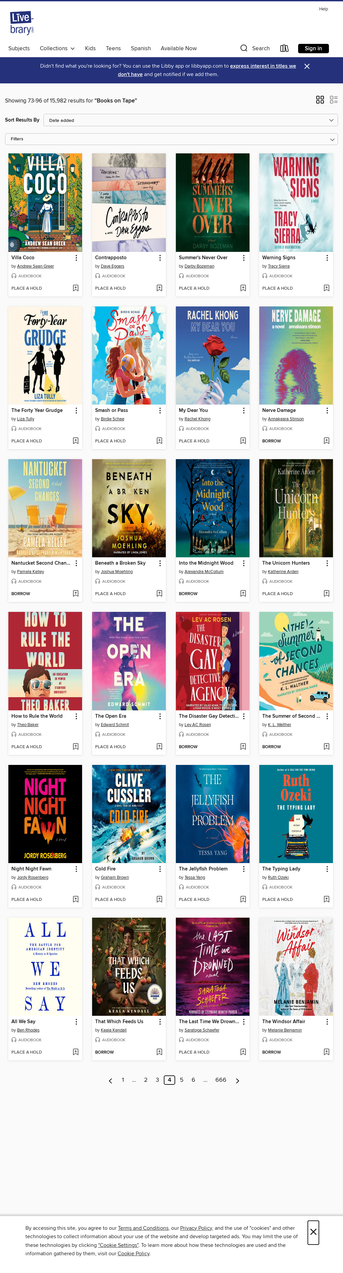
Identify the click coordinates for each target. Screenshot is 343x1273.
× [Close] (313, 1232)
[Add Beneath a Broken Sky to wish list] (159, 594)
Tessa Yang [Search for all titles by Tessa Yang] (195, 877)
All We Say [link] (23, 1022)
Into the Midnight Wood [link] (206, 563)
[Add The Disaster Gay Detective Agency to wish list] (243, 747)
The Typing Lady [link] (281, 869)
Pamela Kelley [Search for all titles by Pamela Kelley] (30, 571)
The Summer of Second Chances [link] (293, 716)
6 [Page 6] (193, 1080)
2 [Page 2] (146, 1080)
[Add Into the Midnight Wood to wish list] (243, 594)
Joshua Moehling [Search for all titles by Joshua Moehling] (117, 571)
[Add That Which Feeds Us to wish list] (159, 1052)
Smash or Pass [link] (111, 411)
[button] (254, 49)
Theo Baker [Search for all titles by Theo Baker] (28, 724)
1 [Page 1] (123, 1080)
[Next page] (237, 1080)
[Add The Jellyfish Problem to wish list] (243, 900)
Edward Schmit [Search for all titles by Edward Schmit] (115, 724)
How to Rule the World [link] (37, 716)
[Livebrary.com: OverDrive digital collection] (21, 23)
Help (323, 9)
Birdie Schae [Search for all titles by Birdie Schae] (112, 419)
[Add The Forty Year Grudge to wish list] (75, 441)
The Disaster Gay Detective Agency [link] (209, 716)
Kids (90, 48)
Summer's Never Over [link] (203, 258)
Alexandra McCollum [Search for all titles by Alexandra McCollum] (204, 571)
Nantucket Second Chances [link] (42, 563)
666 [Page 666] (220, 1080)
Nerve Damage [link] (279, 411)
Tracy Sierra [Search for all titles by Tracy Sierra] (279, 266)
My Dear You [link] (193, 411)
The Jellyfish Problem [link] (203, 869)
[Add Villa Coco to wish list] (75, 288)
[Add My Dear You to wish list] (243, 441)
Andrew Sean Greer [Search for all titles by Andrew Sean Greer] (35, 266)
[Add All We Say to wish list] (75, 1052)
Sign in (313, 48)
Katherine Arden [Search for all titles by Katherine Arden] (283, 571)
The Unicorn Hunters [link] (286, 563)
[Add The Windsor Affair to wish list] (326, 1052)
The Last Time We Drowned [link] (209, 1022)
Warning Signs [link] (278, 258)
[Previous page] (110, 1080)
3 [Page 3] (157, 1080)
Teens (113, 48)
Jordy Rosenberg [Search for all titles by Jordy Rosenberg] (32, 877)
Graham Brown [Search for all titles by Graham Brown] (115, 877)
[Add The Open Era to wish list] (159, 747)
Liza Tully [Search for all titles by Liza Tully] (25, 419)
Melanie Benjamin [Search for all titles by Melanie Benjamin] (285, 1030)
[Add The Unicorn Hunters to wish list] (326, 594)
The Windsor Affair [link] (283, 1022)
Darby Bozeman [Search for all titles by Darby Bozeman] (199, 266)
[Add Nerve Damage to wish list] (326, 441)
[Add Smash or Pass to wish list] (159, 441)
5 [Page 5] (182, 1080)
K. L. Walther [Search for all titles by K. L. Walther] (279, 724)
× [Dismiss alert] (307, 66)
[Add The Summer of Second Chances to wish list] (326, 747)
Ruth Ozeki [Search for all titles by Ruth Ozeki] (278, 877)
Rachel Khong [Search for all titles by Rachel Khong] (197, 419)
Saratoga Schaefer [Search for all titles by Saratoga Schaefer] (202, 1030)
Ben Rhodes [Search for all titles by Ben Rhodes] (28, 1030)
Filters (17, 139)
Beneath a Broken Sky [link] (120, 563)
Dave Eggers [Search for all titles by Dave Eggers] (112, 266)
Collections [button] (57, 48)
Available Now (179, 48)
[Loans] (285, 49)
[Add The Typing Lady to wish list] (326, 900)
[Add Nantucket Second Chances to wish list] (75, 594)
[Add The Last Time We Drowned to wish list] (243, 1052)
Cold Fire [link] (105, 869)
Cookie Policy (133, 1253)
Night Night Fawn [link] (31, 869)
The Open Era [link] (110, 716)
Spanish (141, 48)
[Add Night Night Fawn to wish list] (75, 900)
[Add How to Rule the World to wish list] (75, 747)
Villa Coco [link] (23, 258)
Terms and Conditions (143, 1228)
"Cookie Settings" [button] (118, 1245)
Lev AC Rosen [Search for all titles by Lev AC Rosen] (198, 724)
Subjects (19, 48)
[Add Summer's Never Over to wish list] (243, 288)
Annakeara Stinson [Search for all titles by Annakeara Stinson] (286, 419)
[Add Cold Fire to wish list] (159, 900)
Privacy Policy (196, 1228)
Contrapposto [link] (111, 258)
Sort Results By (22, 120)
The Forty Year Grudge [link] (37, 411)
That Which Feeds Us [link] (119, 1022)
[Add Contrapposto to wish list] (159, 288)
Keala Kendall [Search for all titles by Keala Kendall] (114, 1030)
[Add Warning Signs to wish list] (326, 288)
